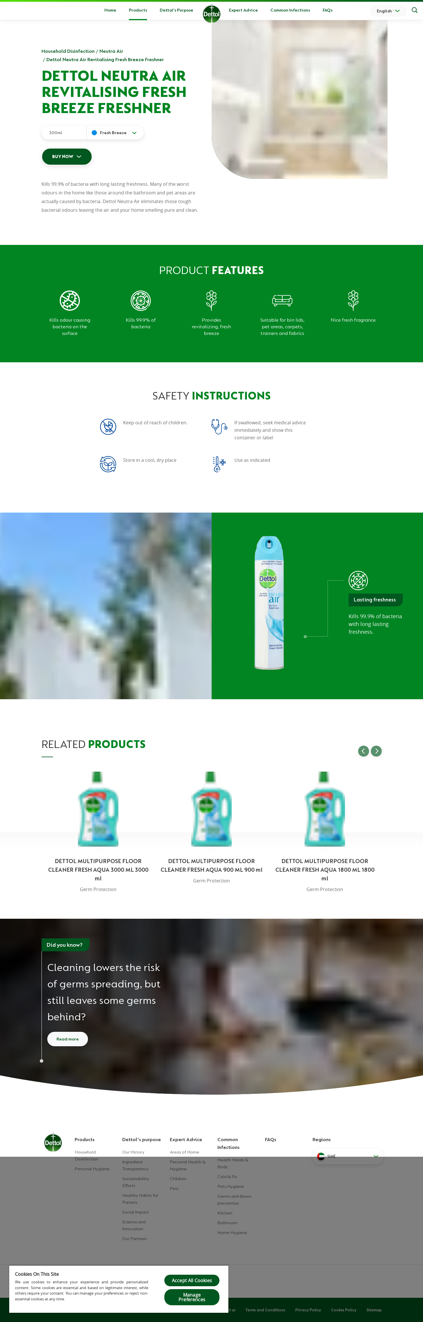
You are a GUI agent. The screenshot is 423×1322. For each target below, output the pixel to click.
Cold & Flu (227, 1176)
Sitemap (373, 1310)
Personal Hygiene (92, 1168)
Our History (133, 1152)
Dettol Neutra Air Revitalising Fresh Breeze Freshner (105, 59)
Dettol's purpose (141, 1139)
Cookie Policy (343, 1310)
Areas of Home (184, 1152)
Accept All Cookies (192, 1280)
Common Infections (290, 10)
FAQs (327, 10)
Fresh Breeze (113, 132)
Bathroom (227, 1222)
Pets (174, 1188)
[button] (348, 1156)
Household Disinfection (68, 51)
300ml (55, 132)
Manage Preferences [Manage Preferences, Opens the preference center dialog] (191, 1297)
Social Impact (135, 1212)
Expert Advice (243, 10)
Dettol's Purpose (176, 10)
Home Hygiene (232, 1232)
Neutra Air (111, 51)
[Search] (415, 11)
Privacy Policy (308, 1310)
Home (110, 10)
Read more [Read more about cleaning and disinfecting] (68, 1039)
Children (178, 1178)
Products (85, 1139)
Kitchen (224, 1213)
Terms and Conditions (265, 1310)
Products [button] (138, 10)
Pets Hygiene (230, 1186)
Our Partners (134, 1238)
